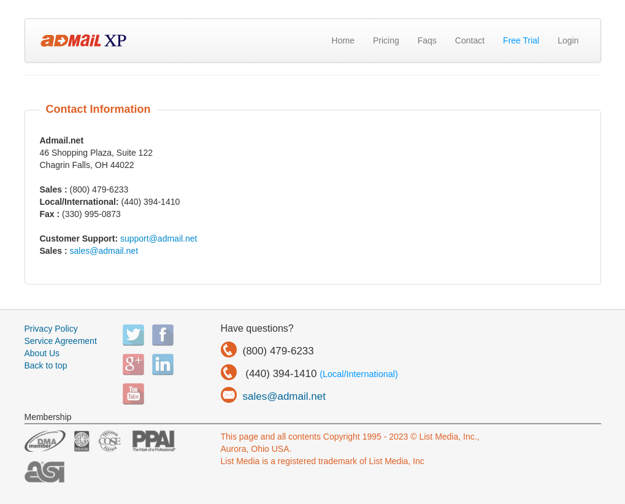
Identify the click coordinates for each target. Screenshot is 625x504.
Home (343, 40)
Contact (470, 40)
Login (568, 40)
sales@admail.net (104, 251)
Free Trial (521, 40)
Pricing (386, 40)
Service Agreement (61, 341)
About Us (42, 353)
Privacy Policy (51, 329)
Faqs (427, 40)
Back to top (46, 365)
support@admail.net (158, 238)
